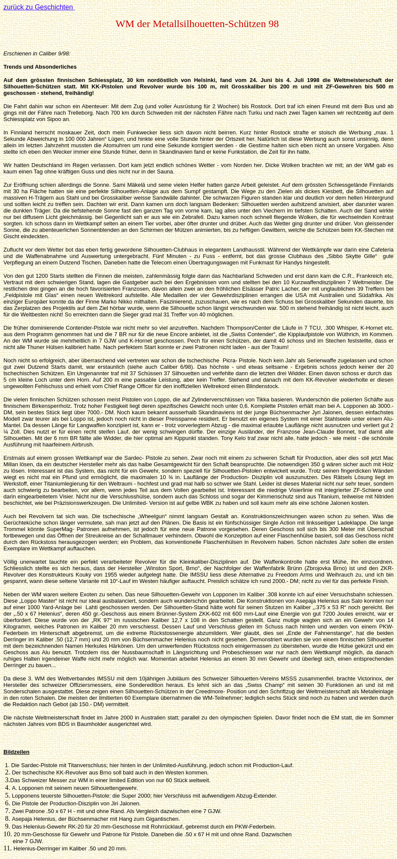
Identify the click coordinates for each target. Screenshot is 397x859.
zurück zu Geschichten (39, 7)
